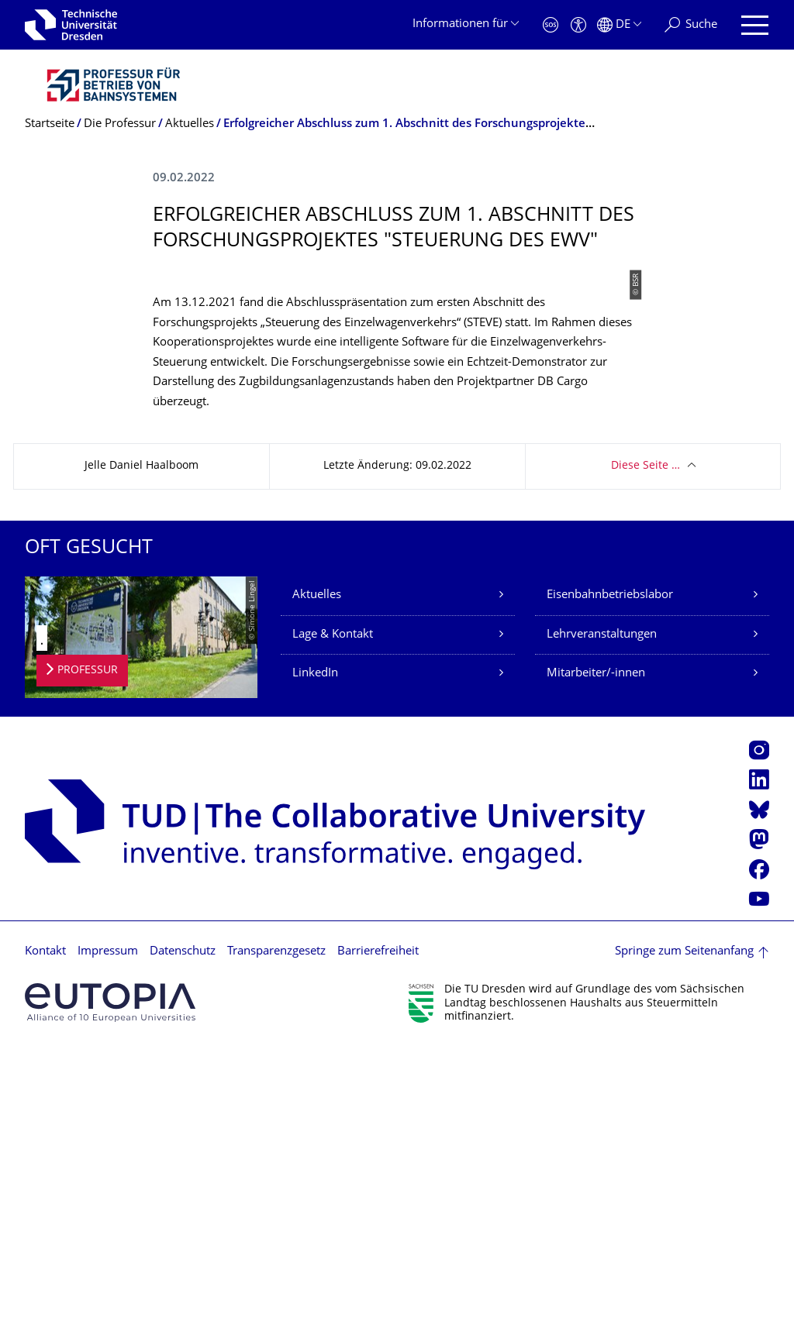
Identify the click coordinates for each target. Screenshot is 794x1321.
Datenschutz (183, 1225)
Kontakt (45, 1225)
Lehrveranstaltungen (602, 908)
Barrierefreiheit (378, 1225)
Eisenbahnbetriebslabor (610, 869)
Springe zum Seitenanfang (684, 1225)
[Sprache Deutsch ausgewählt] (619, 25)
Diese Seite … (645, 739)
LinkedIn (315, 947)
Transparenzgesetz (276, 1225)
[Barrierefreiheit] (578, 25)
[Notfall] (550, 25)
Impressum (108, 1225)
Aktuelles (316, 869)
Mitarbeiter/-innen (596, 947)
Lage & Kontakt (332, 908)
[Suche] (691, 25)
